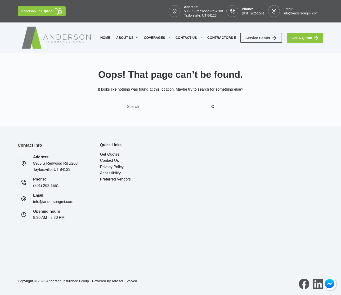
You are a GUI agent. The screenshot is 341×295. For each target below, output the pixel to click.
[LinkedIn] (318, 284)
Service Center (261, 37)
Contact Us (189, 38)
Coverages (157, 38)
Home (105, 38)
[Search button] (213, 106)
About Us (128, 38)
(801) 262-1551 (253, 13)
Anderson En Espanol (41, 11)
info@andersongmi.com (301, 13)
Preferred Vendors (115, 179)
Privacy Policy (112, 167)
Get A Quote (305, 37)
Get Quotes (110, 154)
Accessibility (110, 173)
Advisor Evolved (124, 281)
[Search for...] (165, 106)
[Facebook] (304, 284)
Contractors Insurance (233, 38)
